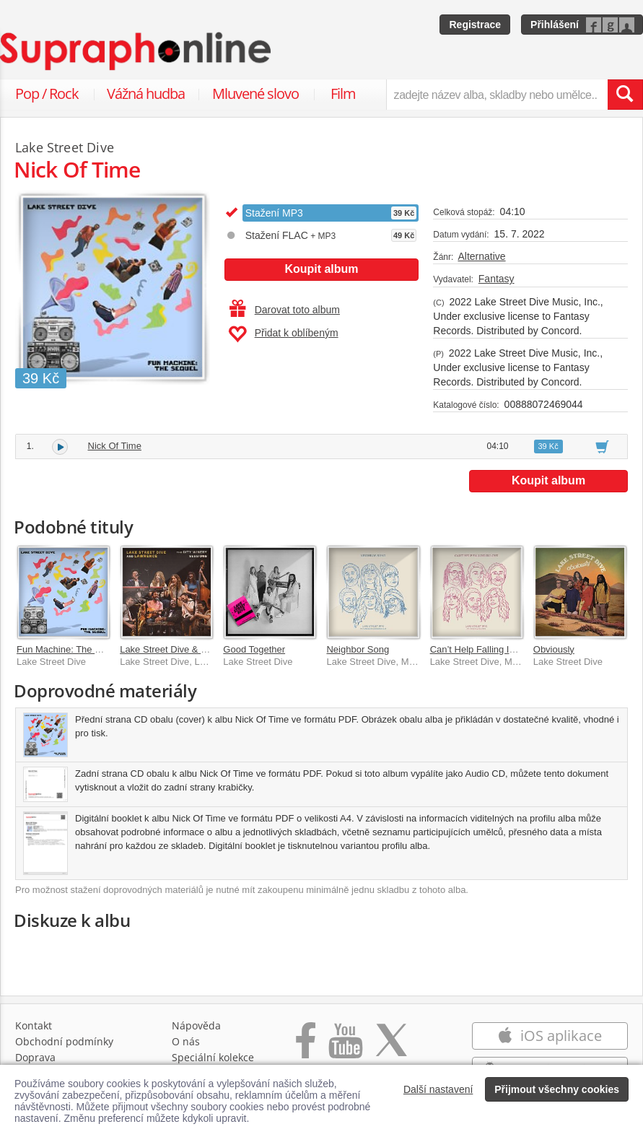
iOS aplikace (549, 1035)
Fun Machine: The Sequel (70, 649)
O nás (186, 1041)
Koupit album (321, 269)
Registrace (475, 24)
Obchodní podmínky (64, 1041)
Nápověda (196, 1025)
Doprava (35, 1057)
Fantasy (496, 278)
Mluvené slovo (255, 93)
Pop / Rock (47, 93)
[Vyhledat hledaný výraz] (625, 94)
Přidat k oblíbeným (283, 334)
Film (343, 93)
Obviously (553, 649)
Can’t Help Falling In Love (484, 649)
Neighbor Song (357, 649)
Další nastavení (438, 1089)
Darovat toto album (284, 309)
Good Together (254, 649)
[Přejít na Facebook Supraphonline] (305, 1048)
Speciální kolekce (213, 1057)
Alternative (481, 256)
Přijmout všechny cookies (556, 1089)
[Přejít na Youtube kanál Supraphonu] (345, 1048)
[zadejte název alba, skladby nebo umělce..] (497, 94)
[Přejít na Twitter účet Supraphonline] (391, 1048)
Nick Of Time (114, 445)
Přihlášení (554, 24)
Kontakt (33, 1025)
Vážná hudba (146, 93)
